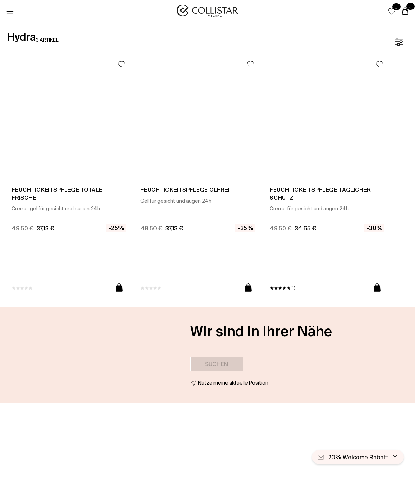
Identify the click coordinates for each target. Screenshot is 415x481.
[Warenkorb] (405, 12)
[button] (392, 11)
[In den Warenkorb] (119, 288)
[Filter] (398, 41)
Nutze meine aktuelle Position (233, 383)
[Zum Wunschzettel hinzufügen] (121, 64)
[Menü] (10, 12)
